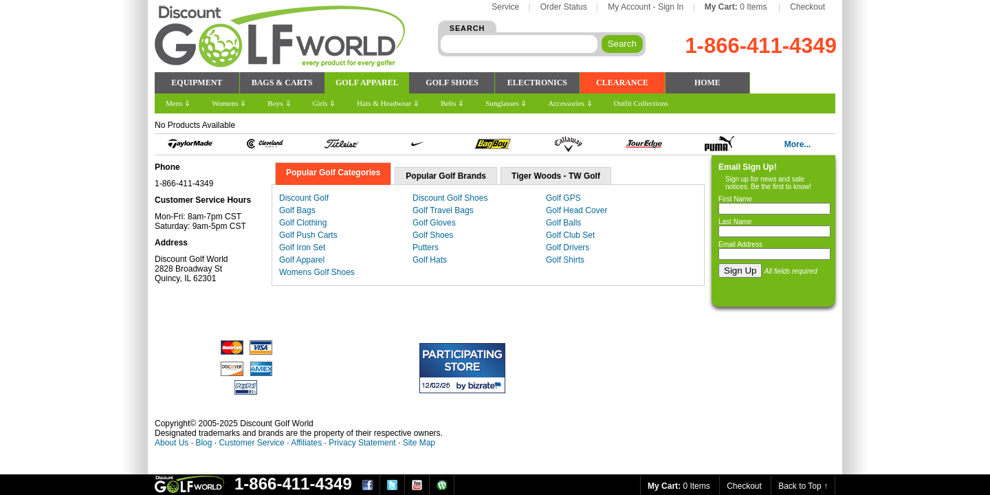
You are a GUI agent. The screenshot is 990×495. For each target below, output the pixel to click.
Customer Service (251, 443)
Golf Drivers (567, 247)
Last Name (734, 222)
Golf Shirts (565, 260)
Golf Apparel (301, 260)
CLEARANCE (622, 82)
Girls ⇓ (324, 103)
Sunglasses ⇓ (506, 103)
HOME (707, 82)
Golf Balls (563, 223)
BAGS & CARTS (282, 82)
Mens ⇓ (178, 103)
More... (797, 144)
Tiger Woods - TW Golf (556, 176)
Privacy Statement (362, 443)
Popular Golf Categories (333, 172)
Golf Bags (297, 210)
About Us (171, 443)
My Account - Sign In (645, 7)
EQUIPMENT (196, 82)
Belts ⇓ (452, 103)
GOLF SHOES (452, 82)
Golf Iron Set (302, 247)
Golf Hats (429, 260)
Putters (425, 247)
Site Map (419, 443)
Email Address (740, 244)
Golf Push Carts (308, 235)
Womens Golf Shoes (317, 272)
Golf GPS (563, 198)
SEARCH (467, 28)
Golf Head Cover (576, 210)
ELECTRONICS (537, 82)
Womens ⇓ (229, 103)
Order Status (563, 7)
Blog (203, 443)
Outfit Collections (641, 103)
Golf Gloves (434, 223)
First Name (735, 199)
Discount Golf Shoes (449, 198)
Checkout (807, 7)
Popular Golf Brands (446, 176)
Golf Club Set (570, 235)
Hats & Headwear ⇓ (388, 103)
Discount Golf (304, 198)
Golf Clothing (303, 223)
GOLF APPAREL (367, 82)
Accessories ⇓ (570, 103)
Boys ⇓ (279, 103)
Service (505, 7)
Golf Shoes (432, 235)
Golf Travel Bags (443, 210)
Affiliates (306, 443)
